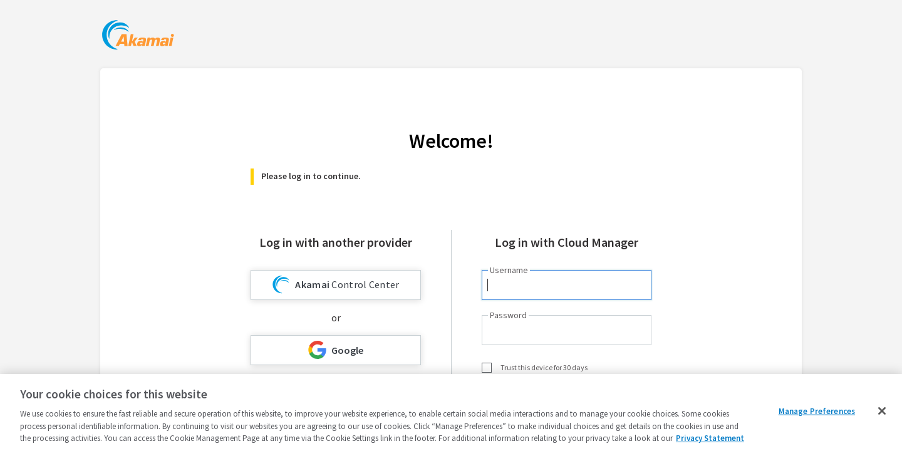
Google (335, 350)
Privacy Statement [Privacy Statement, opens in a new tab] (710, 438)
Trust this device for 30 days (544, 367)
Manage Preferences (817, 411)
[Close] (882, 411)
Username (509, 270)
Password (508, 315)
